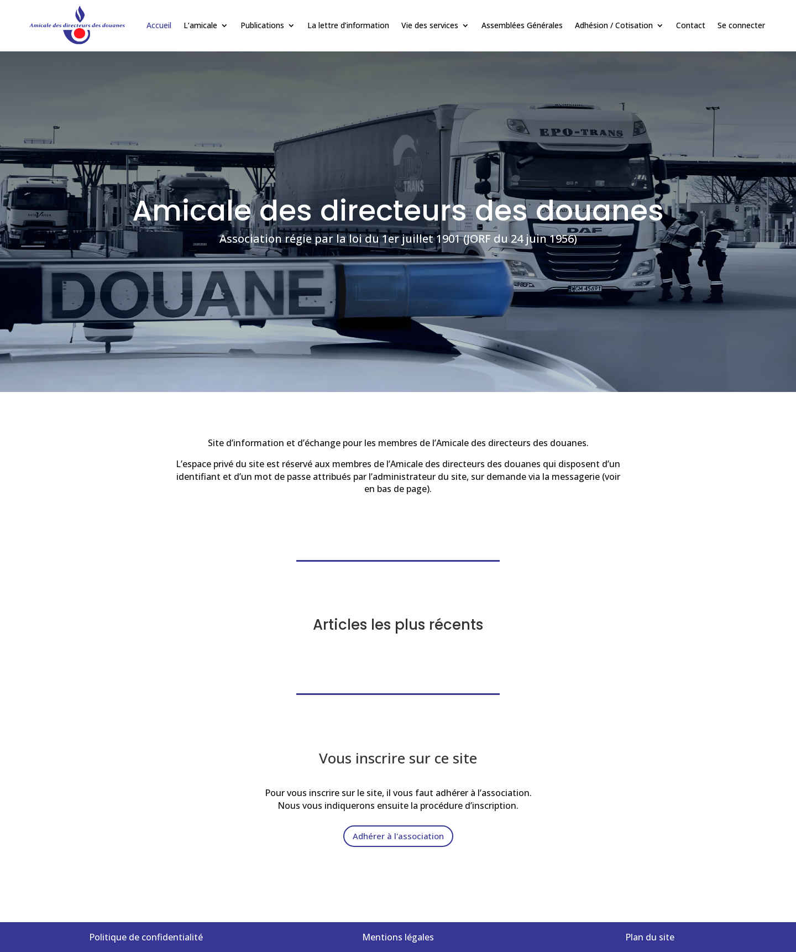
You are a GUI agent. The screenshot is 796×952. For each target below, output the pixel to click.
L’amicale (200, 25)
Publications (262, 25)
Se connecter (741, 25)
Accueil (158, 25)
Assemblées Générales (522, 25)
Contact (690, 25)
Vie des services (429, 25)
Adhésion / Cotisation (614, 25)
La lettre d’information (348, 25)
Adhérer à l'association (398, 835)
